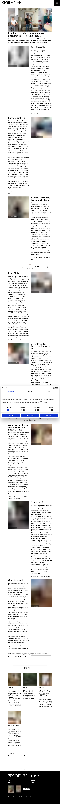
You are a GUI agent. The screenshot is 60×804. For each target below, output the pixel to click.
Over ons (10, 782)
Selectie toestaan (30, 415)
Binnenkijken (11, 756)
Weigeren (11, 415)
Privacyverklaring (12, 796)
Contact (9, 780)
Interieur (18, 756)
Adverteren (32, 780)
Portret (23, 756)
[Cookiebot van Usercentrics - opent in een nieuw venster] (52, 388)
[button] (30, 802)
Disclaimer (21, 796)
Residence (11, 3)
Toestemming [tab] (11, 391)
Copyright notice (30, 796)
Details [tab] (30, 391)
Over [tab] (49, 391)
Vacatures (32, 782)
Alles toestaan (48, 415)
